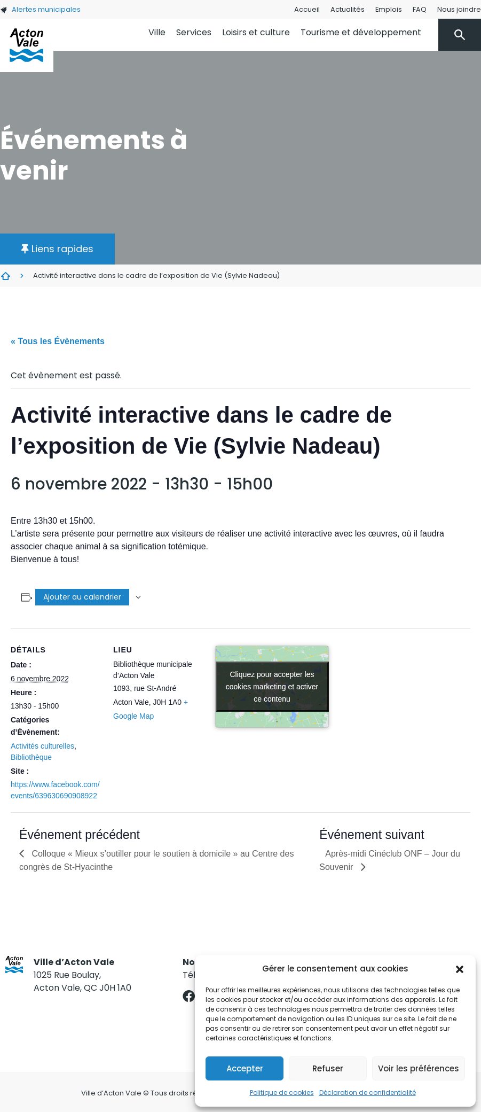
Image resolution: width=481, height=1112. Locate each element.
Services (193, 32)
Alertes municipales (40, 9)
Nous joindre (459, 9)
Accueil (307, 9)
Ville (156, 32)
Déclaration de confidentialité (367, 1092)
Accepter (244, 1068)
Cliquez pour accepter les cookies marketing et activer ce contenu (272, 686)
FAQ (420, 9)
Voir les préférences (418, 1068)
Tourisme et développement (361, 32)
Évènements (5, 275)
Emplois (388, 9)
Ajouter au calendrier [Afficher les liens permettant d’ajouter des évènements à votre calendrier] (82, 597)
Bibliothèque (31, 757)
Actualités (347, 9)
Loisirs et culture (256, 32)
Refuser (327, 1068)
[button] (459, 968)
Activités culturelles (42, 746)
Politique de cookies (282, 1092)
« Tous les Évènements (58, 341)
